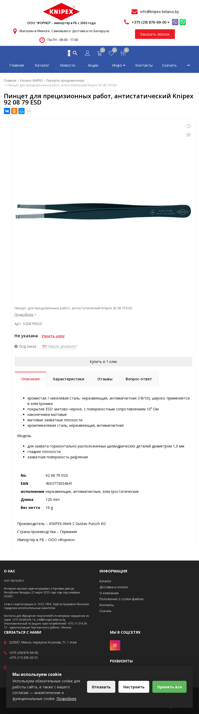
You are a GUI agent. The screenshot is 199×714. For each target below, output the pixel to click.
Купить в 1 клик (103, 362)
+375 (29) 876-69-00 (23, 653)
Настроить (133, 686)
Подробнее (25, 315)
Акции (93, 66)
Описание (30, 379)
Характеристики (68, 379)
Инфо (118, 66)
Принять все (169, 686)
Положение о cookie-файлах (122, 599)
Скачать (169, 66)
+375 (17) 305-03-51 (23, 658)
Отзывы (104, 379)
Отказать (100, 686)
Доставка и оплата (114, 587)
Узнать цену (53, 336)
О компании (109, 593)
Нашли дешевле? (59, 347)
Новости (67, 66)
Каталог (42, 66)
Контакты (144, 66)
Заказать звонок (155, 34)
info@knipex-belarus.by (159, 11)
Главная (16, 66)
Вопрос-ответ (139, 379)
